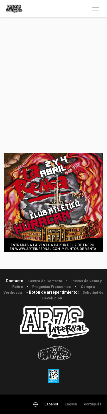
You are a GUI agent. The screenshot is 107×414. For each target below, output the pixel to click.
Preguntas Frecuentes (51, 286)
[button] (95, 8)
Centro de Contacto (45, 281)
